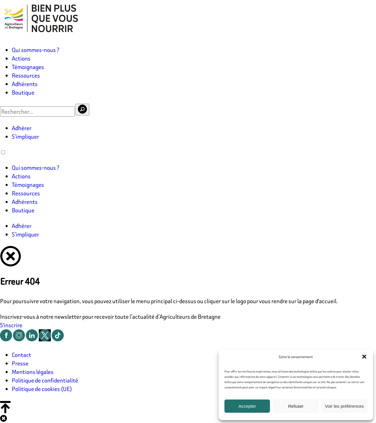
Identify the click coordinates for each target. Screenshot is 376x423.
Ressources (26, 75)
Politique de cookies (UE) (42, 389)
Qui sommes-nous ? (35, 50)
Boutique (23, 92)
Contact (21, 354)
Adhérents (25, 84)
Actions (21, 58)
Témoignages (28, 67)
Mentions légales (32, 371)
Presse (20, 363)
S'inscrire (11, 325)
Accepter (247, 406)
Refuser (296, 406)
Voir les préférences (344, 406)
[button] (364, 357)
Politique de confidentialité (45, 380)
